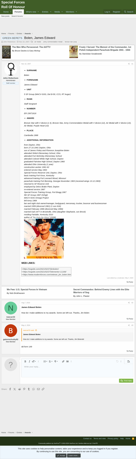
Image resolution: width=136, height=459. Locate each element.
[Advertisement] (68, 26)
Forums (18, 12)
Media (57, 12)
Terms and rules (100, 438)
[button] (11, 11)
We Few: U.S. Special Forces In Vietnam (27, 289)
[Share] (129, 63)
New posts (5, 16)
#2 (132, 303)
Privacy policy (113, 438)
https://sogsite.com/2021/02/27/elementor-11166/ (44, 272)
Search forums (17, 16)
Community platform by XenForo (58, 443)
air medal (37, 42)
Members (70, 12)
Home (6, 12)
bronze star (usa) (71, 42)
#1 (132, 64)
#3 (132, 325)
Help (122, 438)
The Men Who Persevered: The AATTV (31, 47)
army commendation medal (53, 42)
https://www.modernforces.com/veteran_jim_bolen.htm (47, 274)
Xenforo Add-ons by (88, 443)
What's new (31, 12)
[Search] (129, 11)
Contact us (87, 438)
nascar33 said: (28, 330)
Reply (131, 282)
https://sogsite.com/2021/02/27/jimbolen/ (41, 269)
